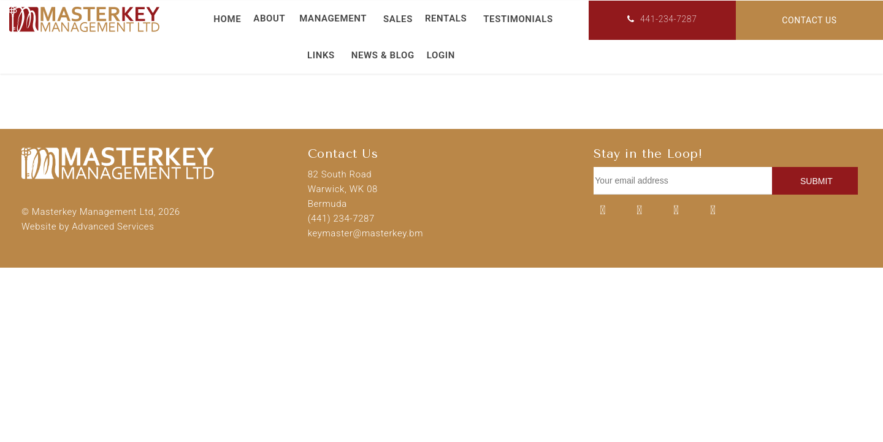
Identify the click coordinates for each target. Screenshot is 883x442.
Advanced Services (113, 226)
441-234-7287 (662, 19)
